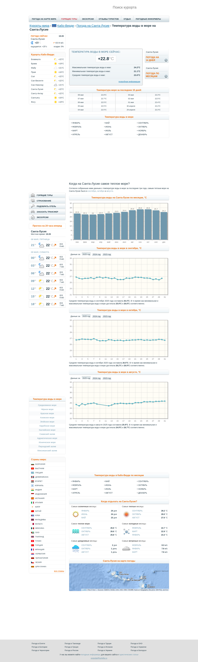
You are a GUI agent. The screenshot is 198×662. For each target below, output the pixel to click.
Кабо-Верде (65, 25)
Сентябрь (143, 481)
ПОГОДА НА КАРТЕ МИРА (44, 19)
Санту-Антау (37, 93)
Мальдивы (40, 520)
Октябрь (142, 485)
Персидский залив (47, 446)
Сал (33, 76)
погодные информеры (91, 654)
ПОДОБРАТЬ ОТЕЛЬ (46, 206)
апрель (76, 134)
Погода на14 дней (152, 58)
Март (75, 489)
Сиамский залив (47, 434)
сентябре (92, 191)
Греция (39, 473)
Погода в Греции (71, 647)
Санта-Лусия (37, 89)
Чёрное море (47, 409)
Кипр (37, 507)
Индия (38, 490)
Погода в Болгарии (39, 647)
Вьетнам (39, 468)
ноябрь (142, 131)
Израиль (39, 485)
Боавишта (36, 59)
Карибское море (47, 426)
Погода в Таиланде (73, 643)
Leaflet (84, 590)
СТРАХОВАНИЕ (44, 201)
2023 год (107, 254)
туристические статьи (128, 654)
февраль (76, 127)
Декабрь (142, 493)
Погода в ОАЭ (136, 643)
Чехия (38, 562)
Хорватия (40, 554)
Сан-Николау (37, 85)
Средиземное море (47, 405)
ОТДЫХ (127, 19)
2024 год (96, 254)
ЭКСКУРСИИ (88, 19)
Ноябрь (142, 489)
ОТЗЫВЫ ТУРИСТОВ (109, 19)
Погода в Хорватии (138, 647)
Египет (38, 481)
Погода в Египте (38, 643)
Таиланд (39, 537)
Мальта (39, 524)
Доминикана (41, 477)
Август (109, 493)
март (75, 131)
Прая (33, 72)
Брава (34, 63)
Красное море (47, 413)
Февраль (76, 485)
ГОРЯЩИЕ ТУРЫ (69, 19)
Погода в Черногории (40, 650)
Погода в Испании (105, 647)
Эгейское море (47, 421)
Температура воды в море (119, 117)
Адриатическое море (47, 438)
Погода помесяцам (152, 74)
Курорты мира (39, 25)
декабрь (142, 134)
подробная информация (129, 82)
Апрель (76, 493)
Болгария (40, 464)
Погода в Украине (105, 650)
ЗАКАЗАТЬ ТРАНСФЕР (47, 212)
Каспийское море (47, 430)
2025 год (86, 254)
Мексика (39, 528)
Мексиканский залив (47, 450)
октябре (100, 191)
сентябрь (143, 123)
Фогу (33, 102)
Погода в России (71, 650)
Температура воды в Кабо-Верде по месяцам (119, 475)
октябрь (142, 127)
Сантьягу (35, 98)
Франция (39, 549)
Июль (108, 489)
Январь (76, 481)
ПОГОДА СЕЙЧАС (39, 36)
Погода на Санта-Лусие (92, 25)
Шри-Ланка (40, 567)
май (107, 123)
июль (108, 131)
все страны (59, 571)
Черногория (41, 558)
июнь (108, 127)
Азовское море (47, 417)
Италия (39, 503)
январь (76, 123)
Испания (39, 498)
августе (109, 191)
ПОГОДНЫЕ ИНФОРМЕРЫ (148, 19)
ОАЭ (37, 532)
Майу (33, 68)
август (109, 134)
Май (107, 481)
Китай (38, 511)
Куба (37, 515)
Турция (39, 545)
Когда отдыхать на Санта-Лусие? (119, 501)
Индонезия (41, 494)
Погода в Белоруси (138, 650)
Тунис (38, 541)
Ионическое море (47, 442)
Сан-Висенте (37, 81)
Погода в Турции (104, 643)
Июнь (108, 485)
